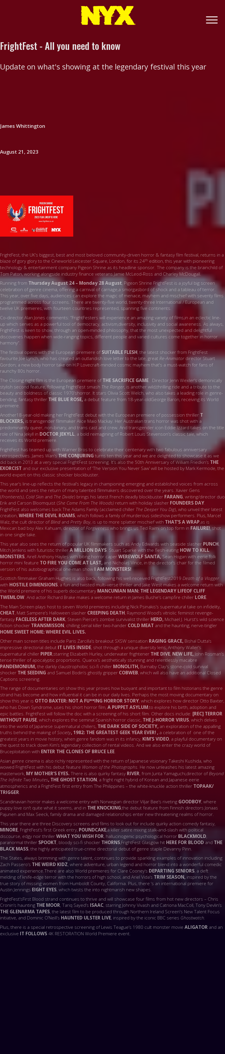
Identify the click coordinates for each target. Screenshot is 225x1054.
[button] (212, 19)
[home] (108, 15)
